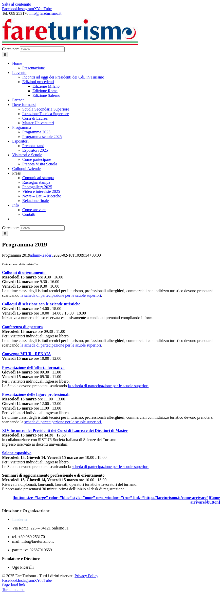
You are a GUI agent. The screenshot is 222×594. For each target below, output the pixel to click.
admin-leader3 (41, 255)
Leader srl (20, 519)
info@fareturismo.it (45, 13)
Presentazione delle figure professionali (35, 394)
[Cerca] (5, 54)
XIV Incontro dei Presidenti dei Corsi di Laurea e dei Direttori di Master (65, 430)
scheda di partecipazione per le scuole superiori (110, 466)
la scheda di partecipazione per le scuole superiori (60, 295)
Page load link (13, 585)
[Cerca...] (42, 49)
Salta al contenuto (16, 4)
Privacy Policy (86, 576)
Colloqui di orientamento (24, 272)
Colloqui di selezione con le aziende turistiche (41, 304)
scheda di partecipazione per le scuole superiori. (63, 422)
